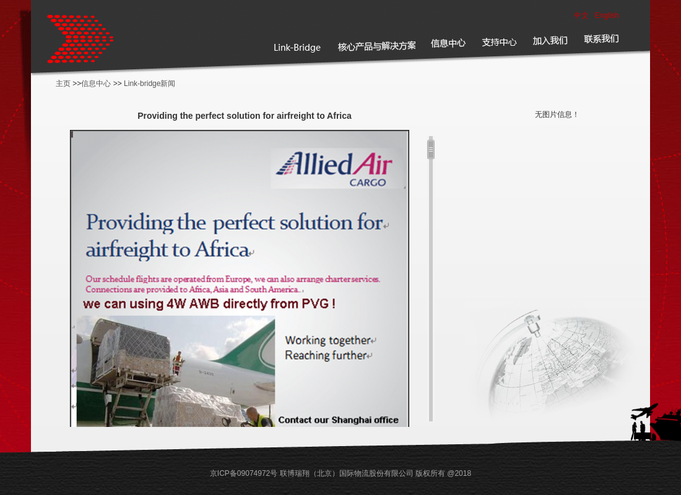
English (607, 15)
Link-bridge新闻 (149, 83)
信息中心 (96, 83)
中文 (581, 15)
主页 (63, 83)
